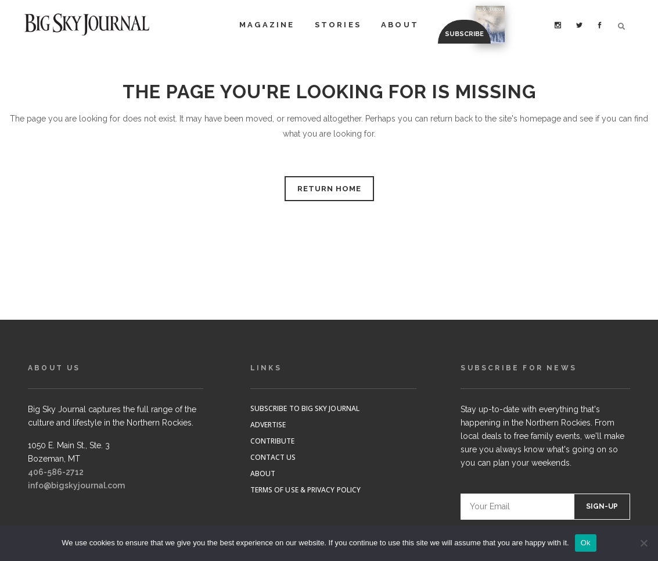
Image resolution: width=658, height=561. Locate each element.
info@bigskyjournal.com (76, 485)
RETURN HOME (329, 188)
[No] (643, 543)
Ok (586, 542)
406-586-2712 (56, 472)
